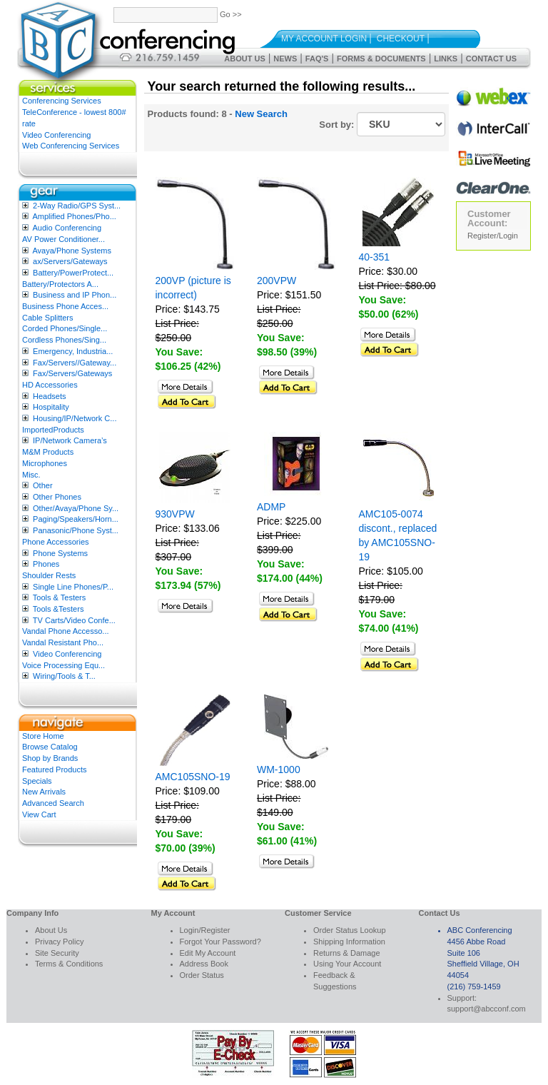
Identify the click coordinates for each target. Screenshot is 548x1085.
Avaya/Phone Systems (71, 250)
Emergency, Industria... (73, 351)
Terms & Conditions (69, 963)
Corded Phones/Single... (64, 328)
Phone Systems (60, 553)
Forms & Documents (381, 58)
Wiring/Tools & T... (64, 676)
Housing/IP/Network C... (74, 418)
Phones (46, 564)
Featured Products (54, 769)
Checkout (401, 39)
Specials (37, 781)
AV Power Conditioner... (63, 239)
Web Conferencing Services (70, 145)
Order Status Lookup (349, 930)
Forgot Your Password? (220, 941)
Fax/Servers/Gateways (72, 373)
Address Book (204, 963)
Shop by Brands (50, 758)
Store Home (43, 736)
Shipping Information (349, 941)
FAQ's (317, 58)
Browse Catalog (50, 746)
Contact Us (491, 58)
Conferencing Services (61, 100)
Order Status (202, 975)
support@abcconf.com (486, 1008)
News (285, 58)
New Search (261, 113)
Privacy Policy (59, 941)
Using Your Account (347, 963)
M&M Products (47, 452)
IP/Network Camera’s (70, 440)
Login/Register (205, 930)
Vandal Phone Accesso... (65, 631)
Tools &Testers (58, 609)
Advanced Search (53, 803)
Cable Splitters (47, 317)
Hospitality (51, 407)
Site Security (57, 953)
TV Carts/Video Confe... (74, 620)
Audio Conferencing (66, 227)
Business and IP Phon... (74, 295)
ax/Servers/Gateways (70, 261)
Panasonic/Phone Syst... (75, 530)
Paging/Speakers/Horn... (75, 519)
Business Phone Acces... (65, 306)
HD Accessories (50, 384)
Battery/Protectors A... (60, 284)
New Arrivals (44, 791)
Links (445, 58)
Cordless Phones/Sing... (64, 339)
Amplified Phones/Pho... (74, 216)
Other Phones (57, 497)
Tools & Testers (59, 597)
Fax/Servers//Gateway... (74, 362)
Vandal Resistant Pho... (62, 642)
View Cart (39, 814)
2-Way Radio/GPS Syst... (77, 205)
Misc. (31, 474)
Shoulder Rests (49, 575)
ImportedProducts (53, 429)
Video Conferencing (56, 135)
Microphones (44, 463)
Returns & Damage (346, 953)
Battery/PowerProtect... (73, 272)
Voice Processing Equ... (63, 665)
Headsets (49, 396)
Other (43, 485)
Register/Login (492, 235)
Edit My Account (208, 953)
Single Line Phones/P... (73, 586)
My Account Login (324, 39)
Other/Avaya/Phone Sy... (75, 508)
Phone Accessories (55, 542)
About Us (244, 58)
